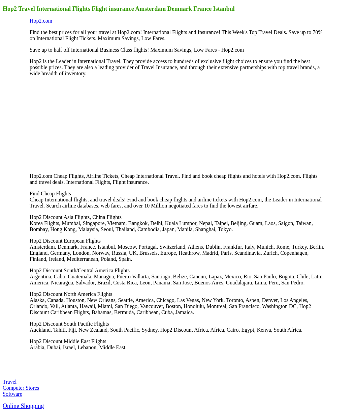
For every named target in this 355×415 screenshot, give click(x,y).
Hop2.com (41, 21)
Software (12, 394)
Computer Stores (21, 388)
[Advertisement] (80, 124)
